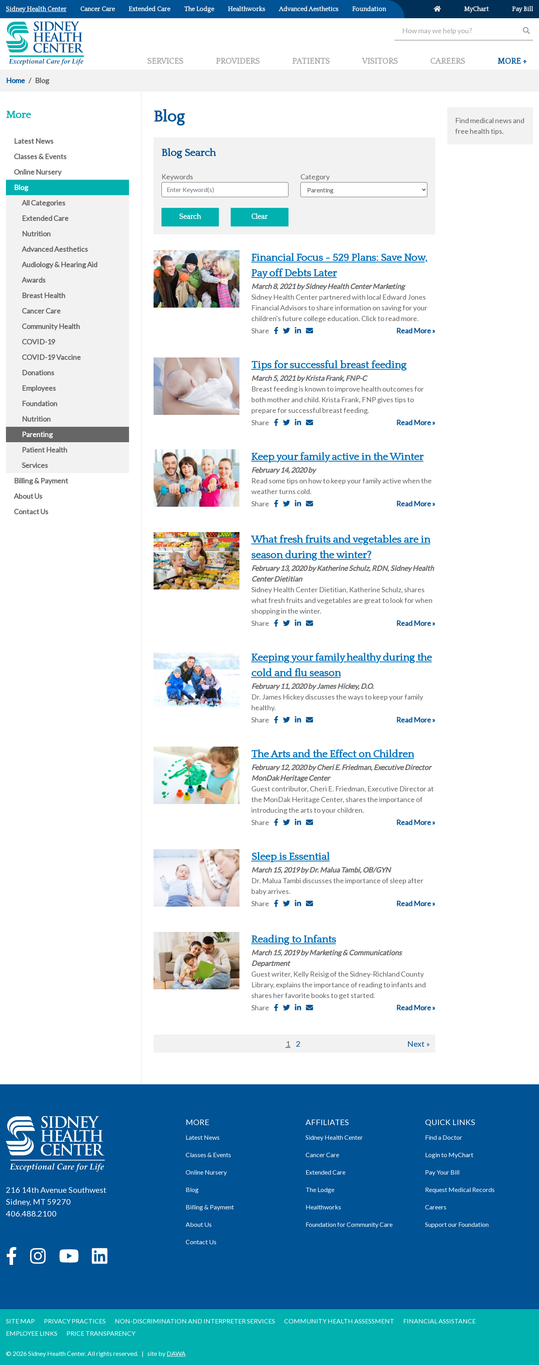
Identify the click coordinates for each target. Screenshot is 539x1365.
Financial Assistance (439, 1321)
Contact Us (201, 1241)
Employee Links (31, 1333)
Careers (435, 1207)
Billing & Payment (210, 1207)
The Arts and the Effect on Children (332, 754)
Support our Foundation (457, 1224)
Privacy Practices (75, 1321)
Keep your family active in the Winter (337, 457)
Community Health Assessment (339, 1321)
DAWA (176, 1353)
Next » (418, 1043)
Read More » (415, 330)
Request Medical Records (460, 1189)
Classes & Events (208, 1154)
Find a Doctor (443, 1137)
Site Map (20, 1321)
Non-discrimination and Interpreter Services (195, 1321)
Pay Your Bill (442, 1172)
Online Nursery (206, 1172)
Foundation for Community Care (349, 1224)
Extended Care (325, 1172)
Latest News (203, 1137)
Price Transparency (100, 1333)
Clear (259, 217)
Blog (192, 1189)
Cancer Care (322, 1154)
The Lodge (320, 1189)
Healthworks (323, 1207)
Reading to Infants (293, 939)
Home (15, 80)
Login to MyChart (449, 1154)
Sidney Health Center (334, 1137)
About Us (199, 1224)
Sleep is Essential (290, 857)
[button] (512, 64)
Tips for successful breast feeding (328, 365)
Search (190, 217)
